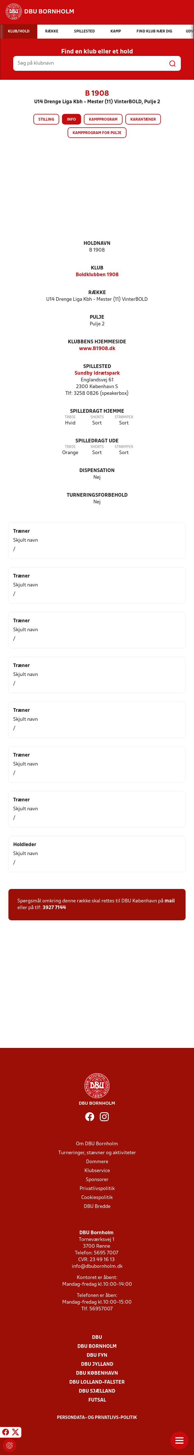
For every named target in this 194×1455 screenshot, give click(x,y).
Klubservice (97, 1170)
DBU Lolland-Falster (97, 1382)
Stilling (46, 119)
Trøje (70, 417)
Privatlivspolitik (97, 1188)
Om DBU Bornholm (97, 1144)
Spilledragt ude (97, 441)
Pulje (97, 317)
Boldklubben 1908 (97, 275)
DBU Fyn (97, 1355)
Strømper (124, 417)
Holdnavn (97, 243)
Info (71, 119)
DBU (97, 1337)
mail (170, 901)
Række (97, 292)
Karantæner (143, 119)
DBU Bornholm (97, 1346)
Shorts (97, 417)
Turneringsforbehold (97, 495)
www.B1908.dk (97, 348)
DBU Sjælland (97, 1391)
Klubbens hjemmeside (97, 342)
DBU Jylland (97, 1364)
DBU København (97, 1373)
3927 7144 (54, 907)
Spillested (97, 366)
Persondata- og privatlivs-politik (97, 1418)
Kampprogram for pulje (97, 133)
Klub (97, 268)
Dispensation (97, 470)
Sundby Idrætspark (97, 373)
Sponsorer (97, 1179)
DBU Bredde (97, 1206)
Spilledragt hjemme (97, 411)
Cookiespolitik (97, 1197)
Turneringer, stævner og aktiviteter (97, 1153)
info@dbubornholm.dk (97, 1266)
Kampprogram (103, 119)
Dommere (97, 1162)
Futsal (97, 1400)
